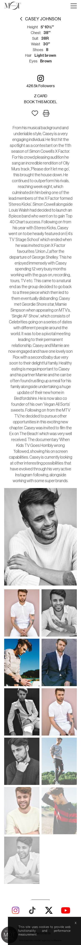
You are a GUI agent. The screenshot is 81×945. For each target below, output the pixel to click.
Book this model (40, 102)
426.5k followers (40, 81)
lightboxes (25, 833)
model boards (40, 838)
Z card (40, 96)
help (61, 833)
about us (45, 833)
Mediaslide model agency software (40, 845)
